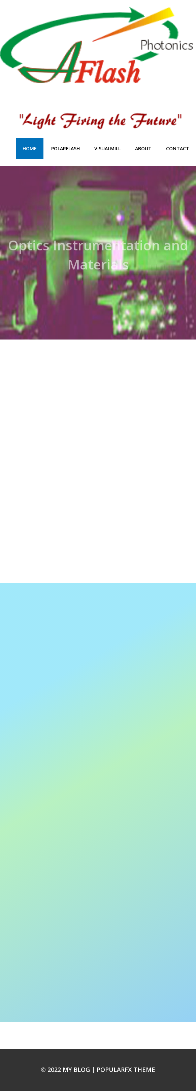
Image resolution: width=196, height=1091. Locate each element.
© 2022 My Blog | (69, 1070)
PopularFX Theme (126, 1070)
